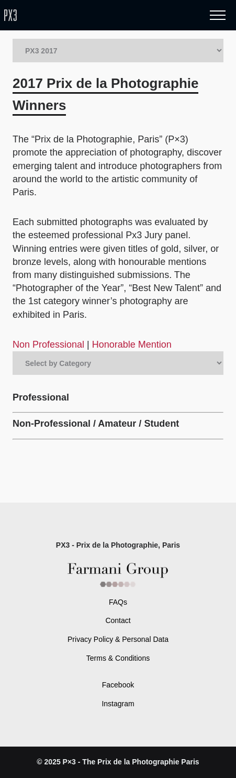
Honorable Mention (132, 344)
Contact (117, 620)
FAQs (118, 602)
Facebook (118, 685)
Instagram (118, 703)
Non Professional (50, 344)
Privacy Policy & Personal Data (118, 639)
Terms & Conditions (118, 658)
